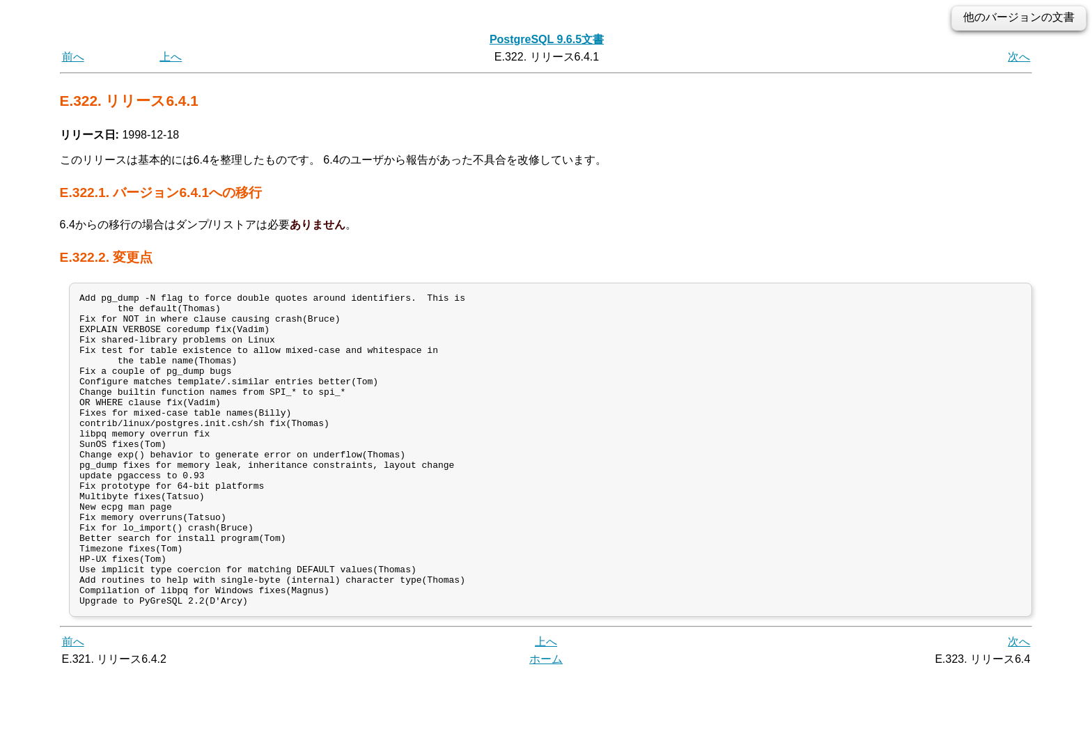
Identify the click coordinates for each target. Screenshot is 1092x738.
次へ (1019, 57)
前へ (73, 57)
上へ (170, 57)
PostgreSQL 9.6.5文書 (547, 39)
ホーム (546, 722)
